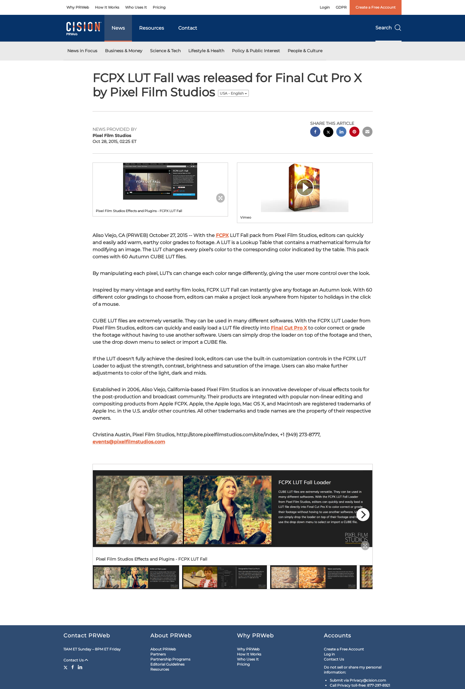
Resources (151, 28)
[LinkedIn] (80, 667)
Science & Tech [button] (165, 50)
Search (388, 28)
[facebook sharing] (315, 132)
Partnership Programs (170, 659)
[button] (160, 181)
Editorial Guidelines (167, 664)
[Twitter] (66, 667)
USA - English (233, 93)
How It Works (107, 7)
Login (325, 7)
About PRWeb (163, 649)
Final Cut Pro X (289, 328)
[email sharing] (367, 132)
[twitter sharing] (328, 133)
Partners (158, 654)
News (118, 28)
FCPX (222, 235)
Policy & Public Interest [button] (256, 50)
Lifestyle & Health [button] (206, 50)
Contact (187, 28)
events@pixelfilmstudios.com (129, 442)
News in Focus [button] (82, 50)
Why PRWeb (77, 7)
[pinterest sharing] (354, 132)
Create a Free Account (376, 7)
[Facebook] (72, 667)
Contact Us (75, 660)
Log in (329, 654)
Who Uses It (136, 7)
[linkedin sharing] (341, 132)
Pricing (159, 7)
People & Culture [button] (305, 50)
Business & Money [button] (123, 50)
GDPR (341, 7)
